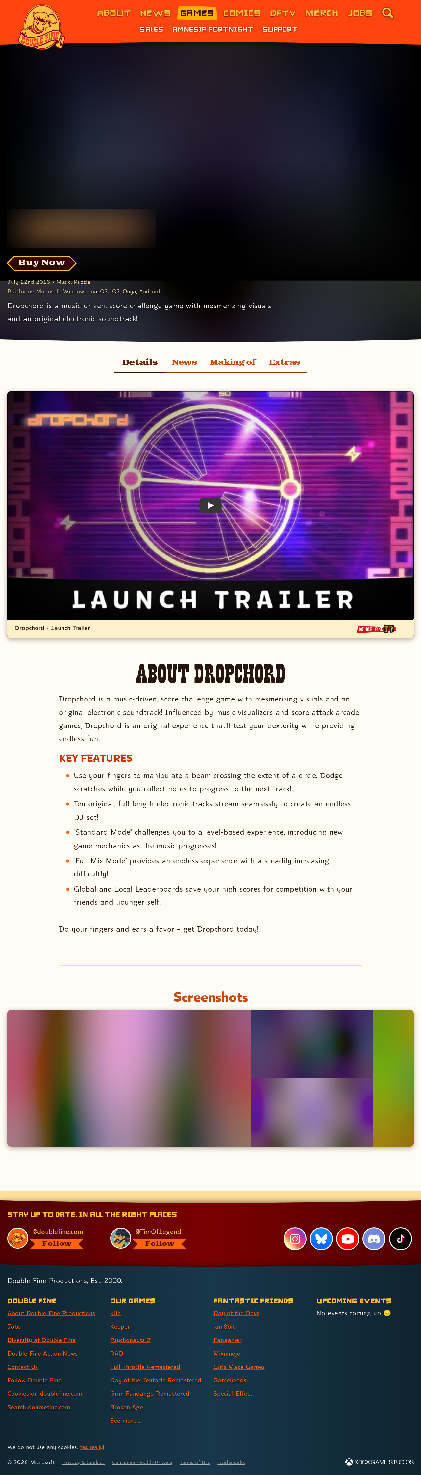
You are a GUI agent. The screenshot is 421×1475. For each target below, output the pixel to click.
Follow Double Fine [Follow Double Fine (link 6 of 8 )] (36, 1368)
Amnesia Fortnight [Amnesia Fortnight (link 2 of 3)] (213, 29)
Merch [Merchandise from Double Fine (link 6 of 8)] (321, 12)
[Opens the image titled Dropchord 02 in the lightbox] (312, 1044)
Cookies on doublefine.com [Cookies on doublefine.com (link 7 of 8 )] (47, 1382)
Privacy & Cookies (85, 1462)
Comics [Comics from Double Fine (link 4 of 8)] (242, 12)
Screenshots (210, 996)
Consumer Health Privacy (150, 1462)
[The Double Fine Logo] (42, 27)
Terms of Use (208, 1462)
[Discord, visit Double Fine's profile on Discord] (373, 1227)
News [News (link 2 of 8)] (155, 12)
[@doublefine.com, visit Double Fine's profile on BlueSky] (51, 1226)
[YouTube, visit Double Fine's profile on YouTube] (347, 1227)
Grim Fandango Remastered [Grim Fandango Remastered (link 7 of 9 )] (153, 1394)
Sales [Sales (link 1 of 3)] (151, 29)
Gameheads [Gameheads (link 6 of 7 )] (231, 1368)
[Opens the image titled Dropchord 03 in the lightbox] (312, 1112)
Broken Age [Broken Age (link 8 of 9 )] (128, 1407)
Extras (289, 362)
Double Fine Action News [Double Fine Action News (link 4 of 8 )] (45, 1342)
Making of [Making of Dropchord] (233, 362)
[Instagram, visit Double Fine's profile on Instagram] (294, 1227)
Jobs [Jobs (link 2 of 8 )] (14, 1315)
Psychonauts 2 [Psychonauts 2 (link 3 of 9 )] (132, 1328)
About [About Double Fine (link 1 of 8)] (114, 12)
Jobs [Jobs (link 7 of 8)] (360, 12)
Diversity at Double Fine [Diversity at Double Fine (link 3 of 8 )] (44, 1328)
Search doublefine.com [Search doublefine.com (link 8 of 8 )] (41, 1395)
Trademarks (247, 1462)
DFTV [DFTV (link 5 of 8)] (283, 12)
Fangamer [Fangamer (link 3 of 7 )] (229, 1328)
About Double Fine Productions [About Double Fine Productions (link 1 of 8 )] (55, 1301)
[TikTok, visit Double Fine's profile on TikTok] (400, 1227)
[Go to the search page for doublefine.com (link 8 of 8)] (388, 12)
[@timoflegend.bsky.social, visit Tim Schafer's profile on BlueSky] (154, 1226)
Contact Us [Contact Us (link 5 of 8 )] (23, 1355)
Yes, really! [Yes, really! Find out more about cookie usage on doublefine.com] (93, 1446)
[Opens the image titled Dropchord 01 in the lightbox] (129, 1078)
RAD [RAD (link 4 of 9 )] (117, 1342)
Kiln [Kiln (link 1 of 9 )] (115, 1301)
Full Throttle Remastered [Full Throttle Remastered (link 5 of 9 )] (148, 1355)
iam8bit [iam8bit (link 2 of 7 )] (225, 1315)
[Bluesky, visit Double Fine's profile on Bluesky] (320, 1227)
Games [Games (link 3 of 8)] (197, 12)
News (180, 362)
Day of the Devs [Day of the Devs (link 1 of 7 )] (238, 1301)
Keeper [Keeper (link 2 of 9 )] (121, 1315)
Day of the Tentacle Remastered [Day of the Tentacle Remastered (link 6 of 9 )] (140, 1374)
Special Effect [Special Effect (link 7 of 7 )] (234, 1382)
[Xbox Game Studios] (379, 1462)
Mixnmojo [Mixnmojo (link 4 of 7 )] (228, 1342)
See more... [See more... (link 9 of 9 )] (126, 1420)
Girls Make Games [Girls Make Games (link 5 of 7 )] (241, 1355)
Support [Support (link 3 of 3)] (280, 29)
